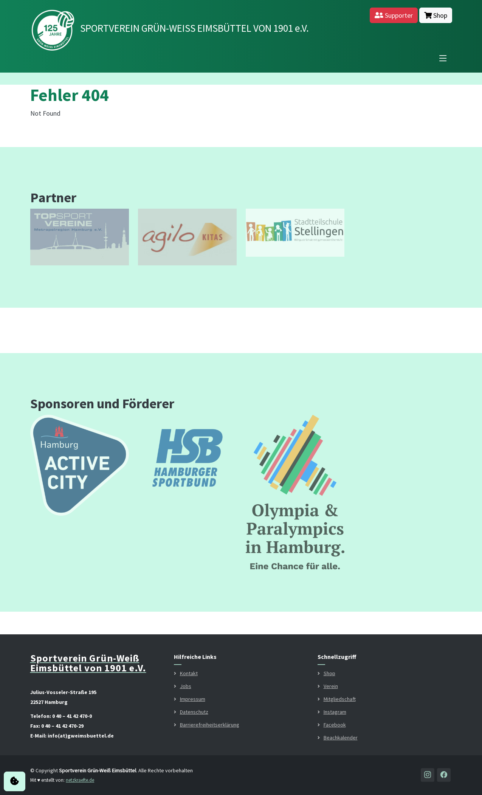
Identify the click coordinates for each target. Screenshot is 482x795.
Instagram (335, 711)
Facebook (335, 724)
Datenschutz (194, 711)
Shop (435, 15)
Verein (331, 686)
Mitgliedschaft (340, 699)
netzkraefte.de (80, 780)
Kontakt (189, 673)
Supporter (394, 15)
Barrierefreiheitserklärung (209, 724)
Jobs (185, 686)
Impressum (192, 699)
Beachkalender (341, 737)
